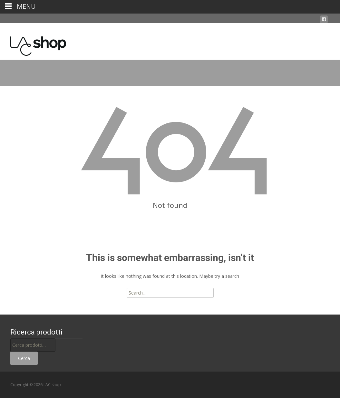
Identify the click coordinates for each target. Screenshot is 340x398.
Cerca (24, 358)
